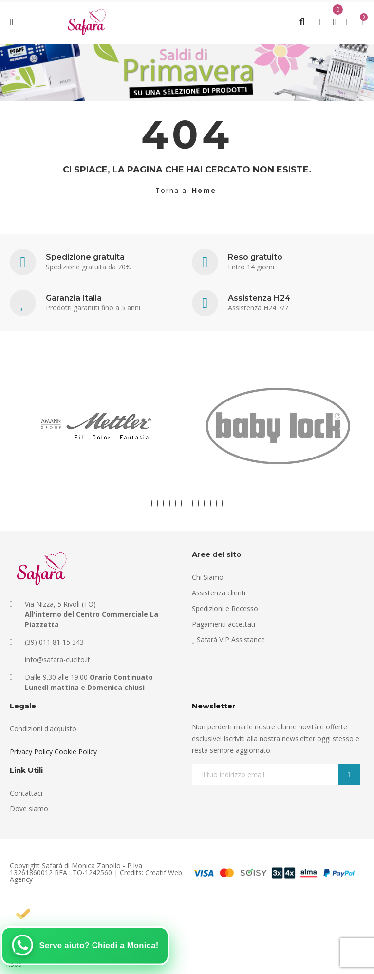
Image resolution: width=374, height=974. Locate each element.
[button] (151, 503)
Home (204, 190)
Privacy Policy (31, 751)
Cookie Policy (76, 751)
